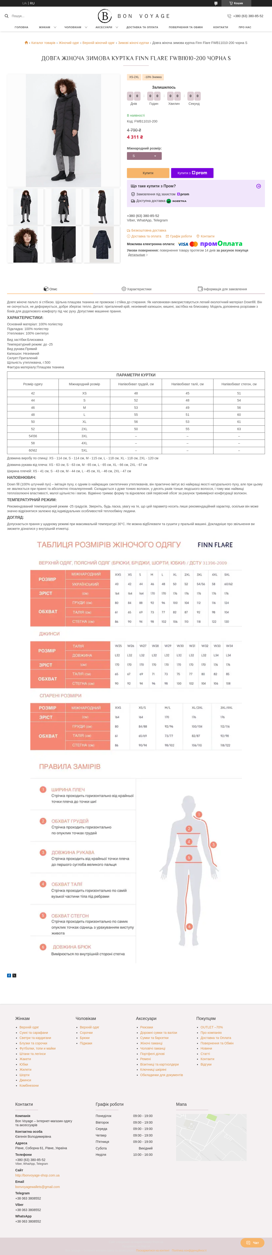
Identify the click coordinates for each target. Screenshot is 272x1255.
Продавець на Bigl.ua (136, 1246)
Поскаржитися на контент (153, 1250)
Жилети (25, 1069)
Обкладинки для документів (161, 1075)
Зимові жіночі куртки (133, 43)
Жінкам (44, 27)
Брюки (85, 1038)
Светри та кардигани (35, 1038)
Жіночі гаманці (151, 1043)
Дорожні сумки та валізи (158, 1033)
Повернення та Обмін (217, 1043)
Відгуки (206, 1064)
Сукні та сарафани (34, 1033)
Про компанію (211, 1033)
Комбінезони (29, 1085)
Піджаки (86, 1043)
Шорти (24, 1075)
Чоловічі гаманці (153, 1048)
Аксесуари (103, 27)
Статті (205, 1054)
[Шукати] (6, 16)
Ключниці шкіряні (153, 1069)
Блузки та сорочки (33, 1043)
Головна (21, 27)
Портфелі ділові (152, 1054)
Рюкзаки (146, 1027)
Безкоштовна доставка (148, 230)
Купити (148, 173)
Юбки (24, 1064)
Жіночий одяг (69, 43)
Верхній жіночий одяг (99, 43)
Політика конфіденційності (189, 1250)
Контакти (220, 27)
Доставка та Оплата (142, 27)
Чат (252, 1243)
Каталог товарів (43, 43)
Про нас (245, 27)
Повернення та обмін (186, 27)
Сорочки (86, 1033)
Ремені (145, 1059)
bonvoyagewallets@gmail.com (37, 1187)
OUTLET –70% (212, 1027)
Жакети (25, 1059)
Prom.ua (158, 1242)
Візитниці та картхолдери (159, 1064)
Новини (206, 1048)
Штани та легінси (33, 1054)
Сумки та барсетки (154, 1038)
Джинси (25, 1080)
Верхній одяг (29, 1027)
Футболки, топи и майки (38, 1048)
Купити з (192, 173)
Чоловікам (72, 27)
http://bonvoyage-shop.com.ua (37, 1175)
